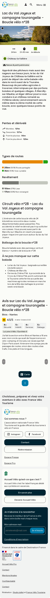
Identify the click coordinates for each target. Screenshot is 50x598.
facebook (36, 434)
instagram (15, 434)
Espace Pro (9, 463)
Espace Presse (11, 457)
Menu (39, 4)
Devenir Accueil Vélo (25, 499)
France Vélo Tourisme (35, 592)
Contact (25, 442)
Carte (27, 374)
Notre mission (25, 449)
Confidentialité (8, 581)
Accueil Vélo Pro (9, 564)
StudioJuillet (18, 592)
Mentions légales (9, 575)
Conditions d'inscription (16, 539)
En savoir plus (25, 492)
